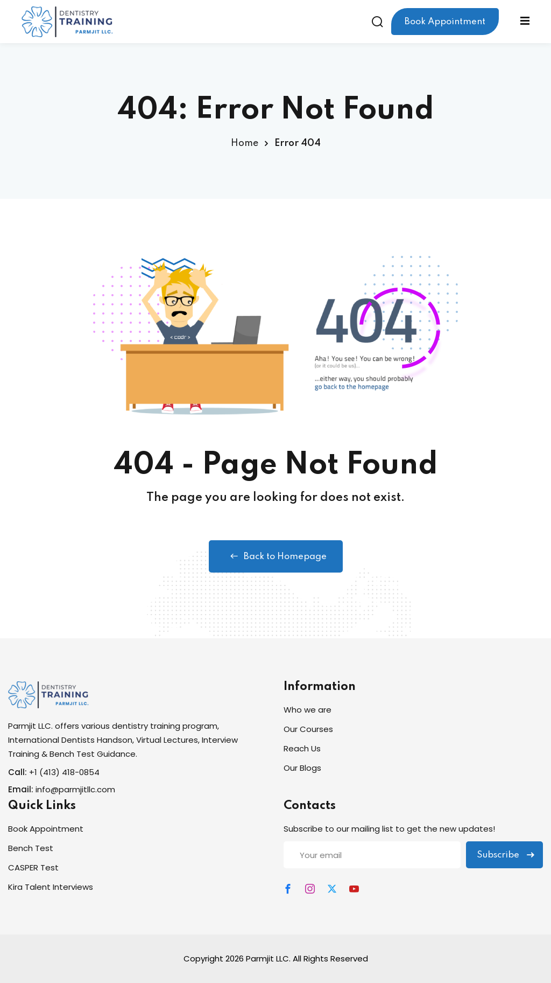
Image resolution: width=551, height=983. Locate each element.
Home (244, 143)
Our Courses (308, 729)
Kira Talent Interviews (50, 887)
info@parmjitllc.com (75, 789)
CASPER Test (33, 867)
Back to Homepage (276, 556)
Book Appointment (445, 21)
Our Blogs (302, 767)
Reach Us (302, 748)
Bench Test (30, 848)
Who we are (307, 709)
